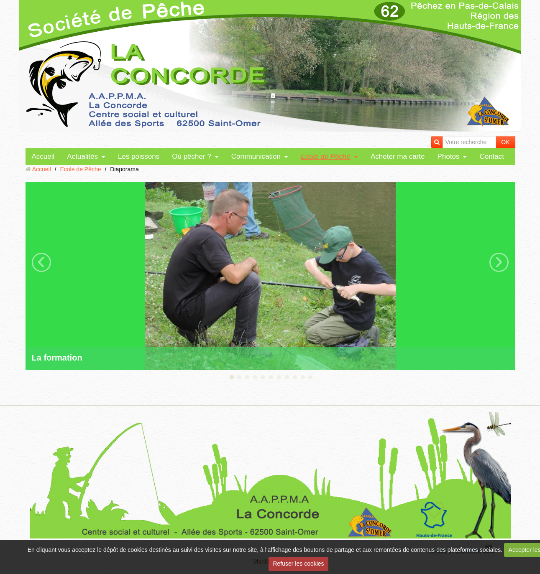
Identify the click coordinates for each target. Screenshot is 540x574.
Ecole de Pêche (326, 156)
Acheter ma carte (398, 156)
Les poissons (138, 156)
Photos (448, 156)
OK (505, 142)
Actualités (82, 156)
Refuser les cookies (298, 563)
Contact (491, 156)
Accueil (43, 156)
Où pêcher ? (191, 156)
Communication (256, 156)
